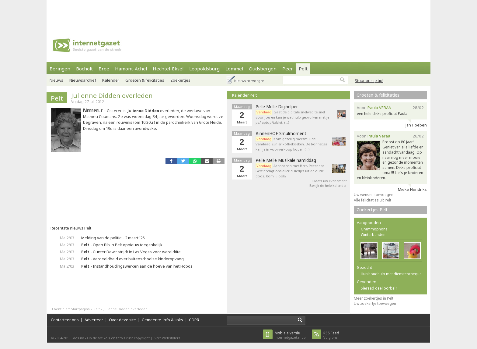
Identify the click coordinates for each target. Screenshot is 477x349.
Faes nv (77, 338)
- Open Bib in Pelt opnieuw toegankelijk (121, 245)
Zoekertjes (180, 80)
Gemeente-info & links (162, 319)
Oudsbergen (263, 69)
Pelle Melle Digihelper (277, 106)
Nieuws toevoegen (249, 80)
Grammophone (374, 229)
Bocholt (84, 69)
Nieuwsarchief (82, 80)
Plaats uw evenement (329, 181)
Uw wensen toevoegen (373, 194)
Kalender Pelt (244, 95)
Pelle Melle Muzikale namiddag (286, 160)
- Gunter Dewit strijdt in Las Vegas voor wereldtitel (131, 252)
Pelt (303, 69)
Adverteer (94, 319)
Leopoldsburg (204, 69)
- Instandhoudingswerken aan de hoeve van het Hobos (137, 266)
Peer (287, 69)
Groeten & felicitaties (144, 80)
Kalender (110, 80)
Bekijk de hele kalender (328, 185)
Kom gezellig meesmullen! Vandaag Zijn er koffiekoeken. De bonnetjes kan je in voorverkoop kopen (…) (291, 144)
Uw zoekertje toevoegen (375, 303)
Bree (104, 69)
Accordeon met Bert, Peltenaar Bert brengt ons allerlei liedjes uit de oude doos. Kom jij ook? (290, 170)
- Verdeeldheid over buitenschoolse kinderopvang (132, 259)
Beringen (60, 69)
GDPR (194, 319)
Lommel (234, 69)
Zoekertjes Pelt (372, 209)
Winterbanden (373, 234)
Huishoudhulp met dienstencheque (391, 273)
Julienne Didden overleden (112, 95)
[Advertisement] (238, 13)
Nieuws (56, 80)
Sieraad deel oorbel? (379, 288)
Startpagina (80, 309)
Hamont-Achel (131, 69)
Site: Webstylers (167, 338)
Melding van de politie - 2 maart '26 (112, 237)
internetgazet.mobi (291, 335)
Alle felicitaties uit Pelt (372, 200)
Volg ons (331, 335)
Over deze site (122, 319)
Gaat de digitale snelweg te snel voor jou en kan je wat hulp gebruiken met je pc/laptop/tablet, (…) (292, 117)
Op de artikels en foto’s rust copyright (118, 338)
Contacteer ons (65, 319)
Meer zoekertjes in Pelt (373, 298)
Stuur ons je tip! (369, 80)
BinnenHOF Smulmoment (281, 133)
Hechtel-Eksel (168, 69)
